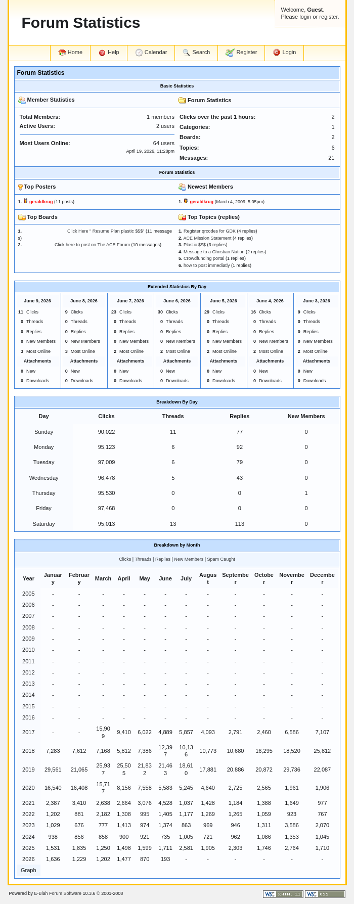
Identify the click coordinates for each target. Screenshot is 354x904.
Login (284, 53)
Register (241, 53)
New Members (188, 559)
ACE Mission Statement (208, 238)
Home (70, 52)
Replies (162, 559)
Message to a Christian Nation (214, 251)
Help (108, 53)
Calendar (151, 53)
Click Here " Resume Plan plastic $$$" (84, 231)
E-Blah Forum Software (58, 893)
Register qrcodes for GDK (210, 231)
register (328, 17)
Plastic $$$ (195, 244)
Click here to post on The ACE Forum (76, 244)
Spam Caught (221, 559)
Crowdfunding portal (204, 258)
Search (196, 53)
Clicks (125, 559)
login (305, 17)
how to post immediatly (207, 265)
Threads (143, 559)
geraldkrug (41, 201)
